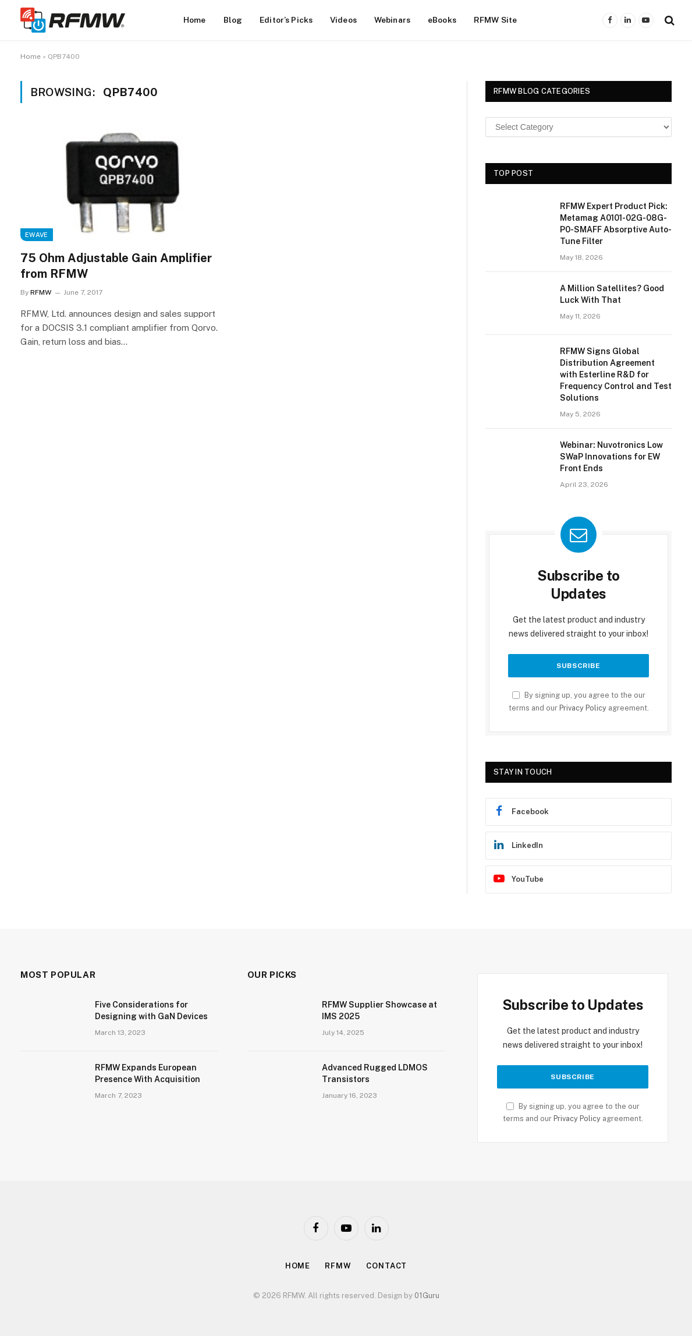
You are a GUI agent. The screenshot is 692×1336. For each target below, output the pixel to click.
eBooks (442, 19)
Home (194, 19)
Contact (386, 1265)
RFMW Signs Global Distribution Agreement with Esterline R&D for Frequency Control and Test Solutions (616, 374)
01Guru (426, 1295)
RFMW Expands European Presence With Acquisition (147, 1073)
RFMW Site (495, 19)
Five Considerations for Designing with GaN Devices (151, 1010)
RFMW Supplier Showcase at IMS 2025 (379, 1010)
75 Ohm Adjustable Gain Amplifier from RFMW (116, 266)
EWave (36, 234)
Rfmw (338, 1265)
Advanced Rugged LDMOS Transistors (375, 1073)
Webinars (392, 19)
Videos (343, 19)
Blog (233, 19)
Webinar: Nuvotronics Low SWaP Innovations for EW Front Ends (611, 456)
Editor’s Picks (286, 19)
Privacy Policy (582, 708)
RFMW (40, 292)
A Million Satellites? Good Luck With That (612, 294)
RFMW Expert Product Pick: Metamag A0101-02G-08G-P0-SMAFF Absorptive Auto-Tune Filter (616, 224)
